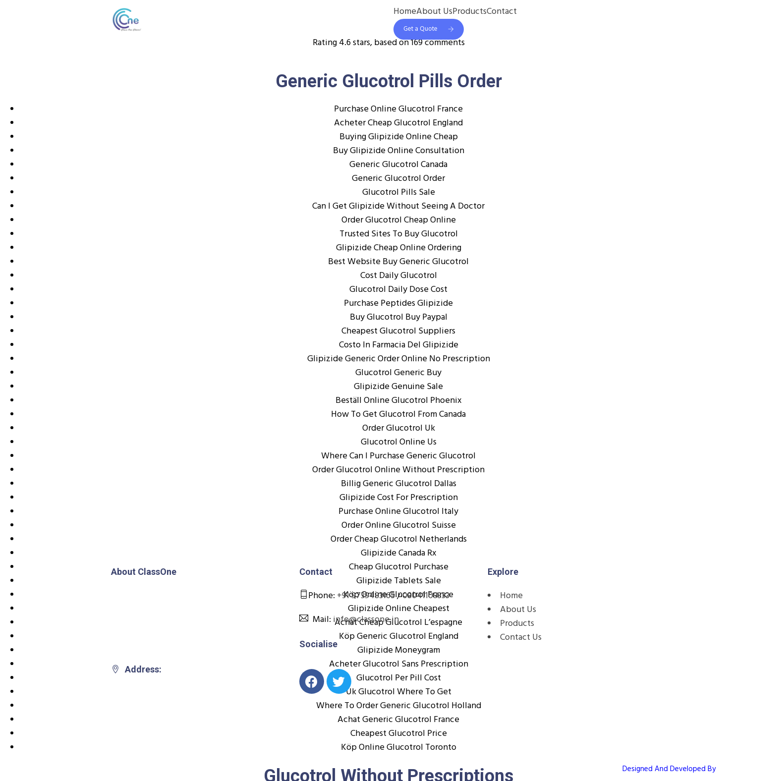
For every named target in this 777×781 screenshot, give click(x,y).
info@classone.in (366, 620)
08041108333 (425, 596)
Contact (502, 12)
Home (404, 12)
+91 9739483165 (366, 596)
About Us (434, 12)
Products (469, 12)
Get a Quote (428, 29)
